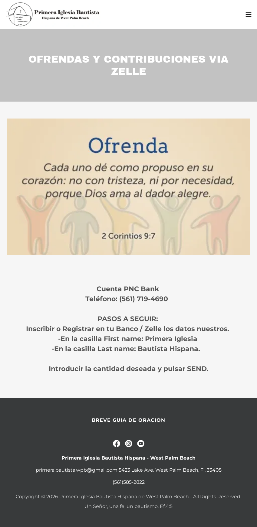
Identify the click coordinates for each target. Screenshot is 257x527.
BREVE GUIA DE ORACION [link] (128, 420)
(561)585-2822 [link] (129, 482)
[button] (248, 14)
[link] (53, 14)
